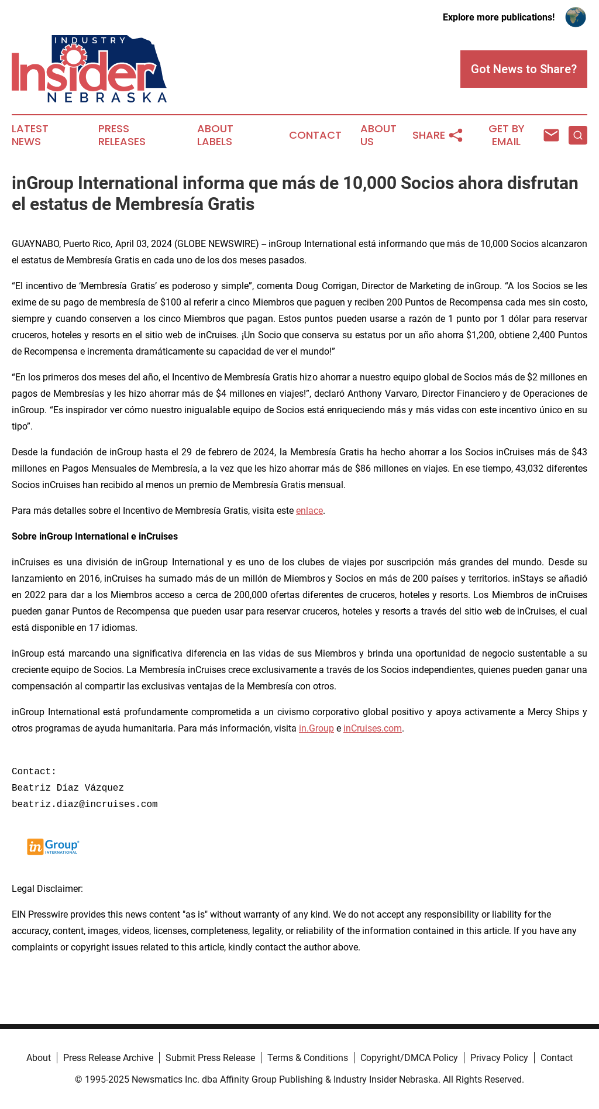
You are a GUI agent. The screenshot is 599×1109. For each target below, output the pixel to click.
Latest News (30, 135)
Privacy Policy (499, 1057)
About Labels (215, 135)
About (38, 1057)
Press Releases (122, 135)
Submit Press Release (210, 1057)
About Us (378, 135)
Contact (315, 135)
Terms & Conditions (307, 1057)
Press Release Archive (108, 1057)
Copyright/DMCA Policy (409, 1057)
